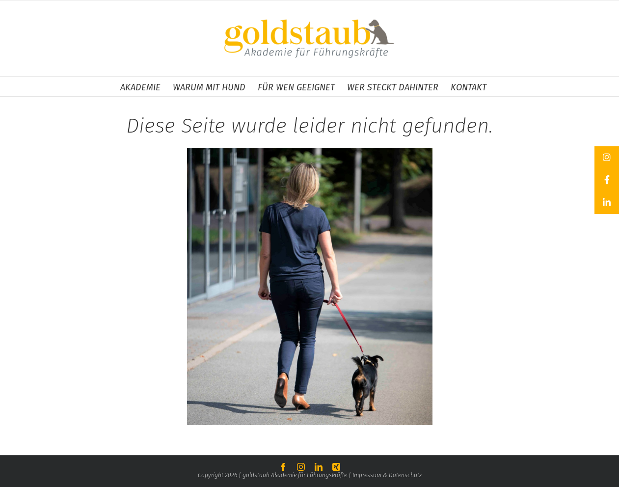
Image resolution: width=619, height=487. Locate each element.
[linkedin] (319, 467)
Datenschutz (405, 475)
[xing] (336, 467)
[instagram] (301, 467)
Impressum (367, 475)
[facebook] (283, 467)
